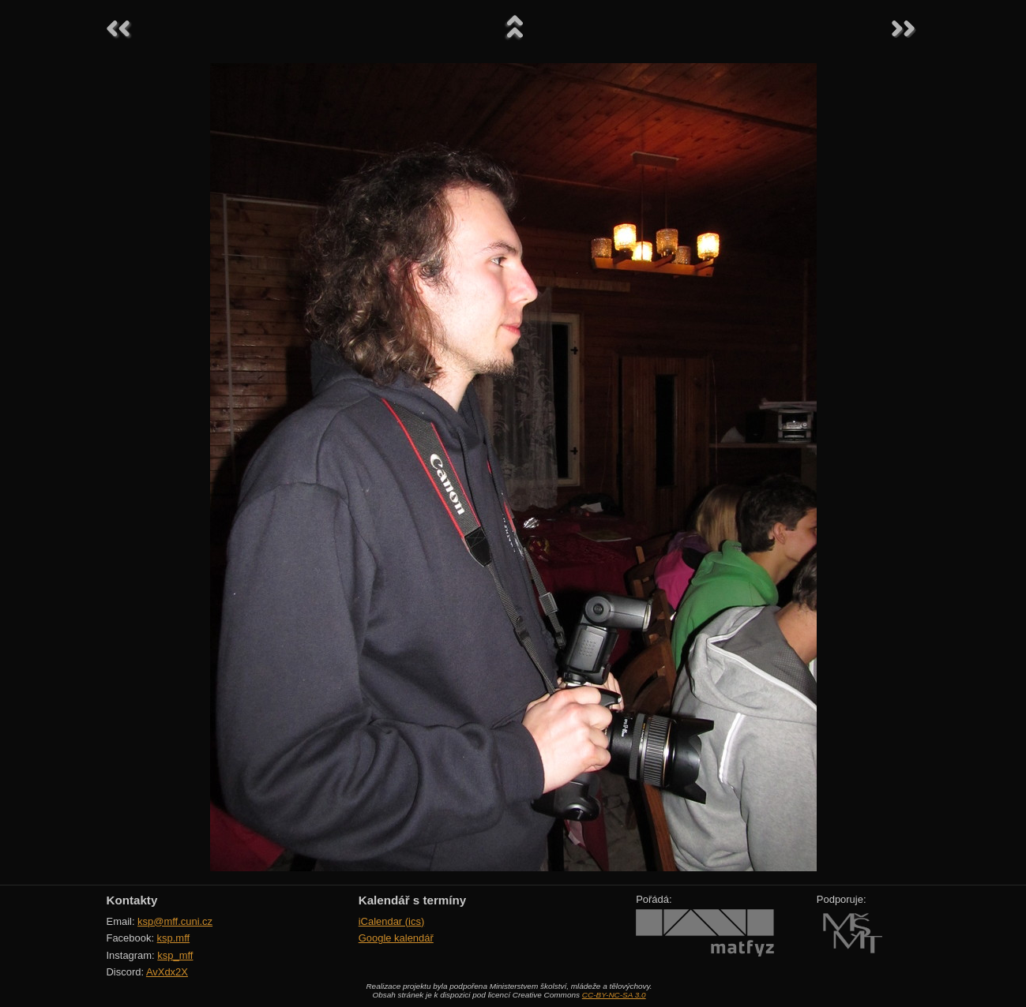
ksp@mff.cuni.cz (174, 921)
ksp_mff (175, 955)
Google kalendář (396, 938)
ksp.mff (173, 938)
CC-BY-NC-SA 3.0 (614, 994)
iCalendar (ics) (392, 921)
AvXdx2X (167, 972)
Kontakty (132, 900)
